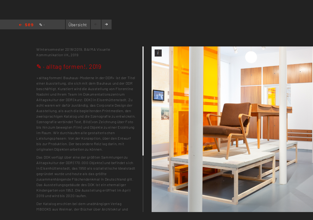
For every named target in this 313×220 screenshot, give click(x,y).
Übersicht (77, 24)
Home (26, 25)
